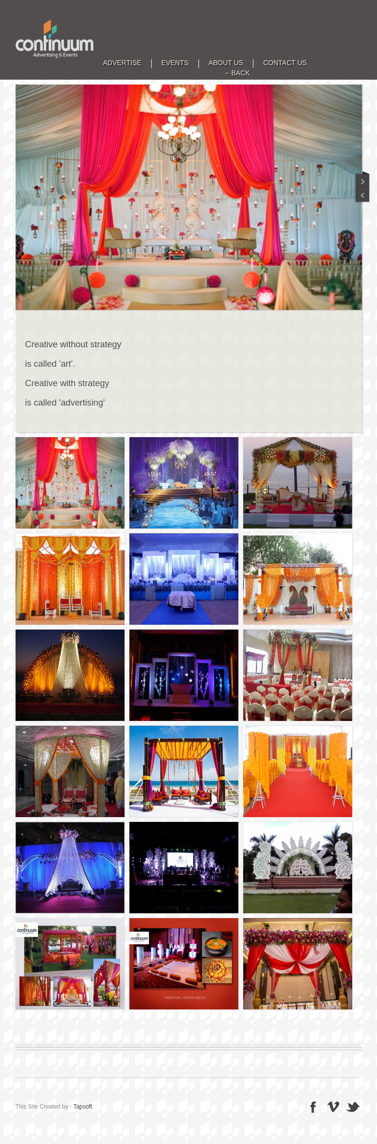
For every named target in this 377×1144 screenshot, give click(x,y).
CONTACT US (285, 63)
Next (363, 196)
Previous (363, 179)
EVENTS (175, 63)
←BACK (237, 73)
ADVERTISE (122, 63)
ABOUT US (226, 63)
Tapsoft (82, 1106)
